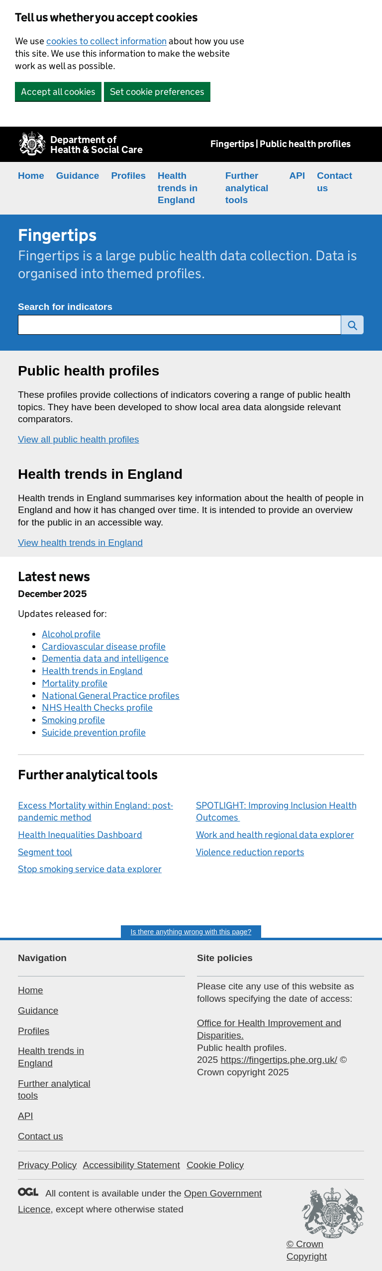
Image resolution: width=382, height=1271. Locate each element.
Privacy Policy (47, 1165)
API (297, 175)
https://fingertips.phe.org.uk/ (279, 1059)
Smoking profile (73, 720)
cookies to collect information (106, 41)
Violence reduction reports (250, 852)
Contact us (40, 1136)
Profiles (128, 175)
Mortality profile (74, 683)
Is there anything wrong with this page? (191, 932)
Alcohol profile (71, 634)
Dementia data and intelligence (105, 658)
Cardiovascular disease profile (104, 646)
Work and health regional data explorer (275, 834)
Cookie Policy (215, 1165)
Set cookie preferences (157, 91)
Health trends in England (177, 187)
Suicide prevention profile (94, 732)
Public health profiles (88, 370)
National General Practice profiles (111, 695)
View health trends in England (80, 542)
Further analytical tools (247, 187)
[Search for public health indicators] (179, 325)
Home (31, 175)
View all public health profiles (78, 439)
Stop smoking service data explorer (90, 869)
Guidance (77, 175)
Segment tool (45, 852)
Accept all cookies (58, 91)
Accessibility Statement (131, 1165)
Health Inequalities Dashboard (80, 834)
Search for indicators (65, 306)
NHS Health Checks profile (97, 707)
